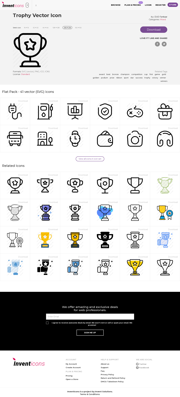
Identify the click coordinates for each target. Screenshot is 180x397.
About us (105, 364)
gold (164, 74)
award (102, 74)
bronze (115, 74)
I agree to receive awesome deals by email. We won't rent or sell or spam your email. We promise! (92, 324)
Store (172, 5)
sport (126, 78)
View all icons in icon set (90, 159)
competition (136, 74)
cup (146, 74)
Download (23, 101)
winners (163, 81)
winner (163, 78)
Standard (25, 74)
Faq (102, 371)
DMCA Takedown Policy (112, 381)
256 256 (67, 28)
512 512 (78, 28)
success (139, 78)
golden (96, 78)
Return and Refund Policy (113, 378)
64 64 (45, 28)
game (157, 74)
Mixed (163, 19)
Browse (115, 5)
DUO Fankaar (161, 17)
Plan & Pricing (133, 3)
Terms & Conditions (90, 394)
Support (104, 367)
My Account (71, 364)
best (108, 74)
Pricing (69, 376)
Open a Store (72, 379)
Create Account (73, 367)
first (151, 74)
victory (155, 78)
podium (104, 78)
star (132, 78)
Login (148, 5)
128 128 (56, 28)
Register (160, 5)
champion (125, 74)
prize (112, 78)
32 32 (35, 28)
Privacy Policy (107, 374)
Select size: (17, 28)
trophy (147, 78)
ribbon (119, 78)
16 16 (26, 28)
